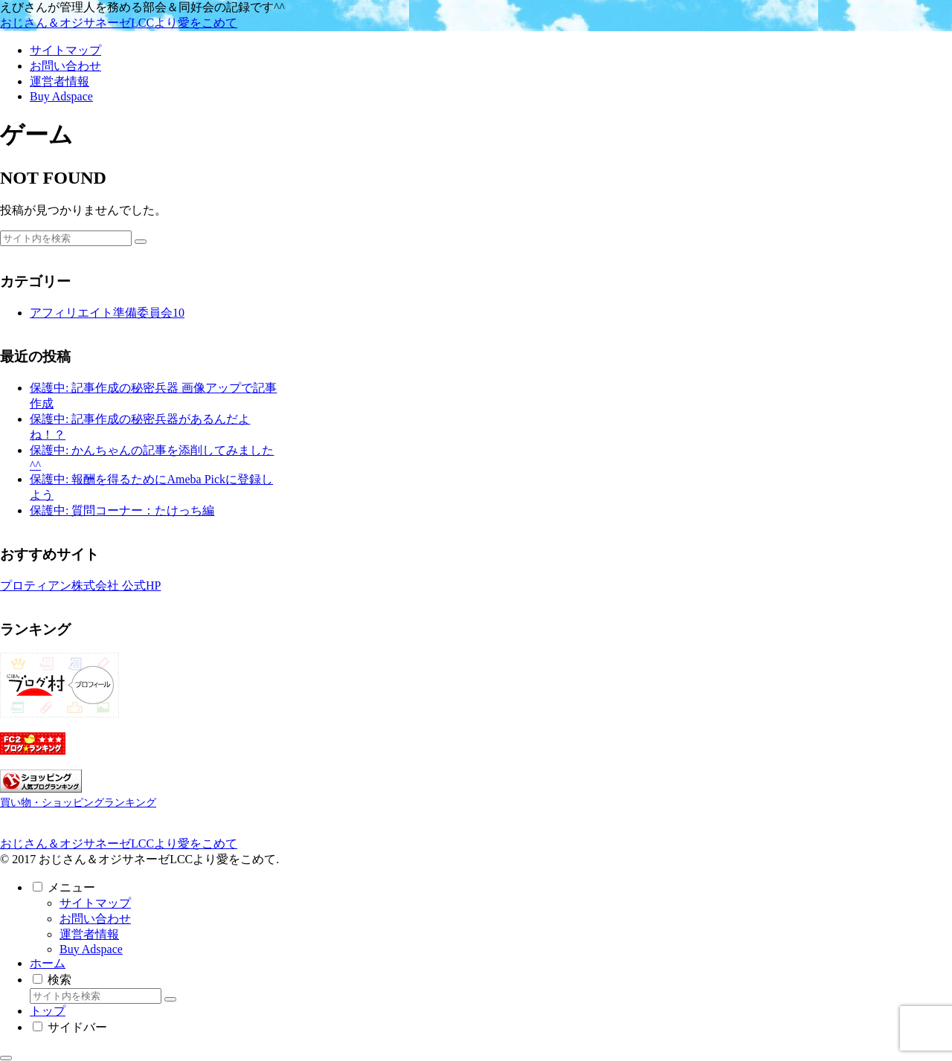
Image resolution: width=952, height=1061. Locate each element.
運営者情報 (89, 934)
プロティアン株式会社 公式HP (80, 585)
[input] (66, 238)
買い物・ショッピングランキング (78, 802)
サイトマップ (95, 903)
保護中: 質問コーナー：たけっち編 (122, 510)
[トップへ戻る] (6, 1058)
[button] (141, 241)
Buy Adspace (91, 949)
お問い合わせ (95, 918)
